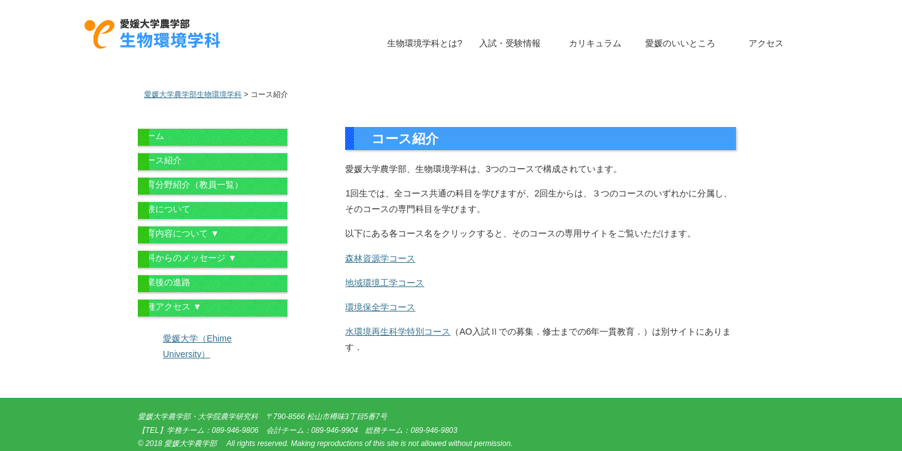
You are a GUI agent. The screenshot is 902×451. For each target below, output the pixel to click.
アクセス (766, 43)
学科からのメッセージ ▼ (187, 258)
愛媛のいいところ (680, 43)
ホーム (151, 136)
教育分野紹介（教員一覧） (190, 185)
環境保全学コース (380, 307)
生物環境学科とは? (424, 43)
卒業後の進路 (164, 282)
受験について (164, 209)
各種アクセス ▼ (170, 307)
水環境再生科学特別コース (397, 332)
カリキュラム (595, 43)
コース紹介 (160, 160)
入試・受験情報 (510, 43)
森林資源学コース (380, 258)
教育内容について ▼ (178, 233)
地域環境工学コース (384, 283)
